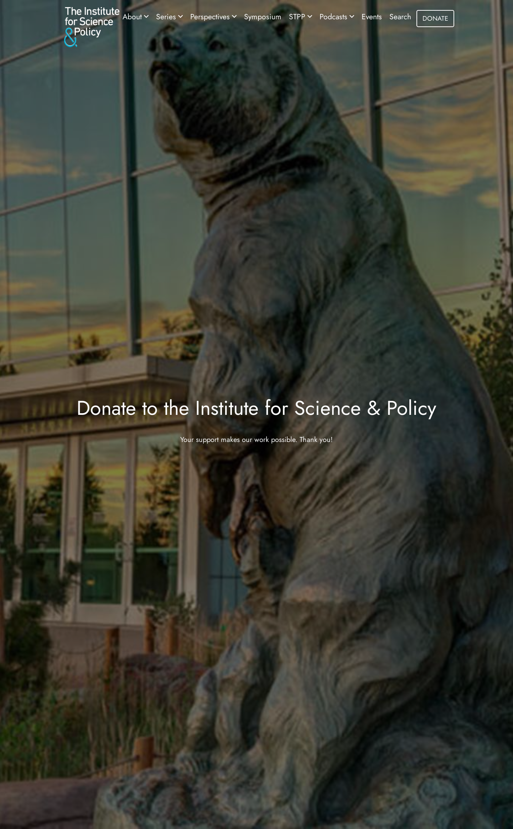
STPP (298, 16)
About (133, 16)
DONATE (435, 18)
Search (400, 16)
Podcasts (334, 16)
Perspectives (211, 16)
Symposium (262, 16)
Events (372, 16)
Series (167, 16)
